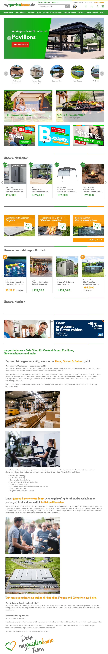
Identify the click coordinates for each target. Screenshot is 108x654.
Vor (99, 38)
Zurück (9, 38)
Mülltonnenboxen (69, 12)
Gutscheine (88, 2)
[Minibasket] (102, 6)
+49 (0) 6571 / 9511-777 (48, 2)
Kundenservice (78, 2)
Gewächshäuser (20, 12)
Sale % (102, 12)
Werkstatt (81, 12)
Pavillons (45, 12)
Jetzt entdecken (20, 44)
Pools (39, 12)
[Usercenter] (97, 7)
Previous (6, 73)
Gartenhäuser (8, 12)
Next (102, 73)
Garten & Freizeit (92, 12)
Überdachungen (56, 12)
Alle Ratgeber (95, 239)
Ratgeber (99, 2)
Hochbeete (31, 12)
